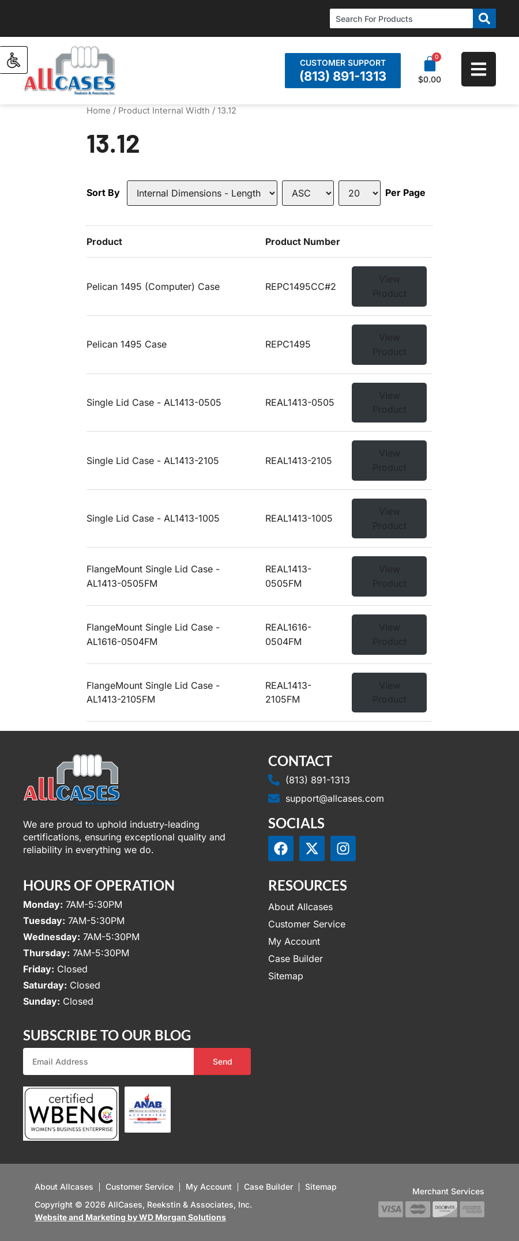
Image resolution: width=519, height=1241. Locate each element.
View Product (390, 286)
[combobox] (401, 18)
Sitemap (285, 976)
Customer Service (306, 924)
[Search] (484, 18)
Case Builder (295, 958)
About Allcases (300, 906)
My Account (294, 941)
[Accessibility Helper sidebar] (14, 60)
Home (98, 110)
